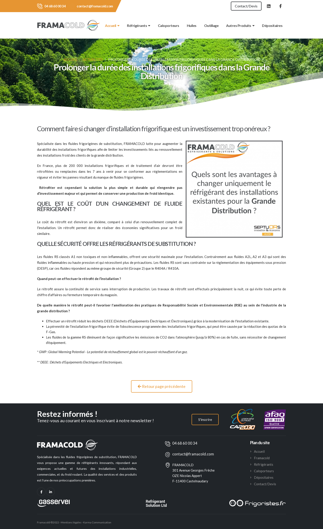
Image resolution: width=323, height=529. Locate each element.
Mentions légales (70, 522)
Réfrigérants (138, 25)
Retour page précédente (162, 386)
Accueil (112, 25)
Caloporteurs (168, 25)
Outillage (211, 25)
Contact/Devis (246, 6)
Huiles (191, 25)
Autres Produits (240, 25)
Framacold (262, 458)
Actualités (93, 59)
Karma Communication (97, 522)
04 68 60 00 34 (55, 6)
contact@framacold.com (95, 6)
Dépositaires (272, 25)
